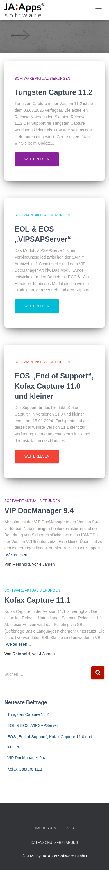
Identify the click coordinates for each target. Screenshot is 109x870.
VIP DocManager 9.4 (39, 510)
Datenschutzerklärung (54, 843)
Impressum (46, 828)
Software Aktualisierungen (42, 78)
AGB (70, 828)
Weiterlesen (36, 159)
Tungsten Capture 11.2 (28, 714)
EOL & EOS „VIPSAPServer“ (33, 725)
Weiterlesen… (18, 554)
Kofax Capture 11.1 (37, 600)
